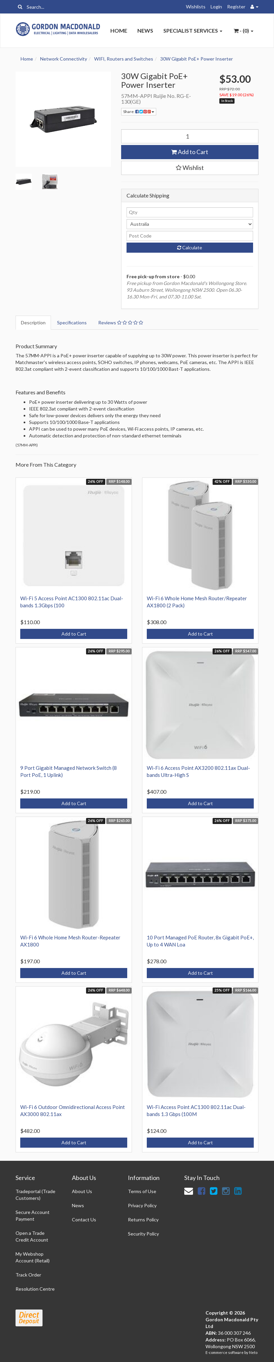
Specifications (72, 322)
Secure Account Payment (33, 1215)
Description (33, 322)
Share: (138, 111)
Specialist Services (192, 30)
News (145, 30)
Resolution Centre (35, 1289)
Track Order (28, 1275)
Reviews (120, 322)
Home (118, 30)
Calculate (189, 247)
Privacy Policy (142, 1205)
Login (216, 6)
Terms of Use (142, 1191)
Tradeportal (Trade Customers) (35, 1194)
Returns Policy (143, 1219)
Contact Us (84, 1219)
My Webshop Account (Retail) (33, 1257)
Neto (253, 1352)
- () (243, 30)
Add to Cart (189, 151)
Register (236, 6)
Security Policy (143, 1233)
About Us (82, 1191)
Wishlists (195, 6)
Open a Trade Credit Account (32, 1236)
